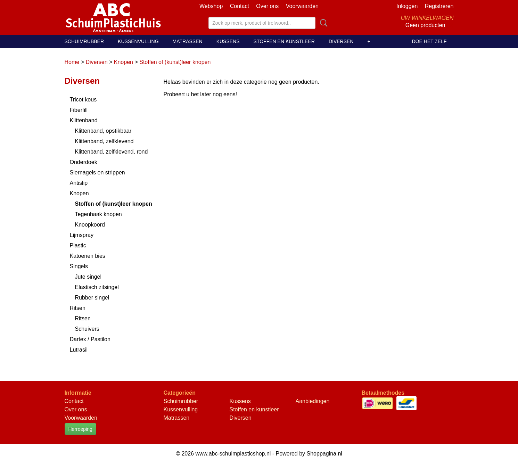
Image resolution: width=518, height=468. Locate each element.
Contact (239, 6)
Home (72, 62)
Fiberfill (79, 110)
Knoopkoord (90, 225)
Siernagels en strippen (97, 172)
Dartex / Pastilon (90, 339)
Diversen (341, 41)
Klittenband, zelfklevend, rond (111, 152)
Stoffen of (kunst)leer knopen (175, 62)
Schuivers (87, 329)
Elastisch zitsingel (97, 287)
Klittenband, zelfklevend (104, 141)
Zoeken (322, 23)
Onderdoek (83, 162)
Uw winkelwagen (427, 18)
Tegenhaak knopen (98, 214)
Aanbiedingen (313, 401)
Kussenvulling (138, 41)
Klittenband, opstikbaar (103, 131)
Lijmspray (81, 235)
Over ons (267, 6)
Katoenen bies (87, 256)
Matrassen (188, 41)
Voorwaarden (302, 6)
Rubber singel (92, 298)
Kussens (228, 41)
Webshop (211, 6)
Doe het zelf (429, 41)
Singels (79, 266)
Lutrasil (79, 350)
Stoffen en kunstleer (284, 41)
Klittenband (84, 120)
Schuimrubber (84, 41)
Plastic (78, 245)
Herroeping (80, 429)
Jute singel (88, 277)
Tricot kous (83, 99)
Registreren (439, 6)
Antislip (79, 183)
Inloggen (407, 6)
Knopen (123, 62)
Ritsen (77, 308)
